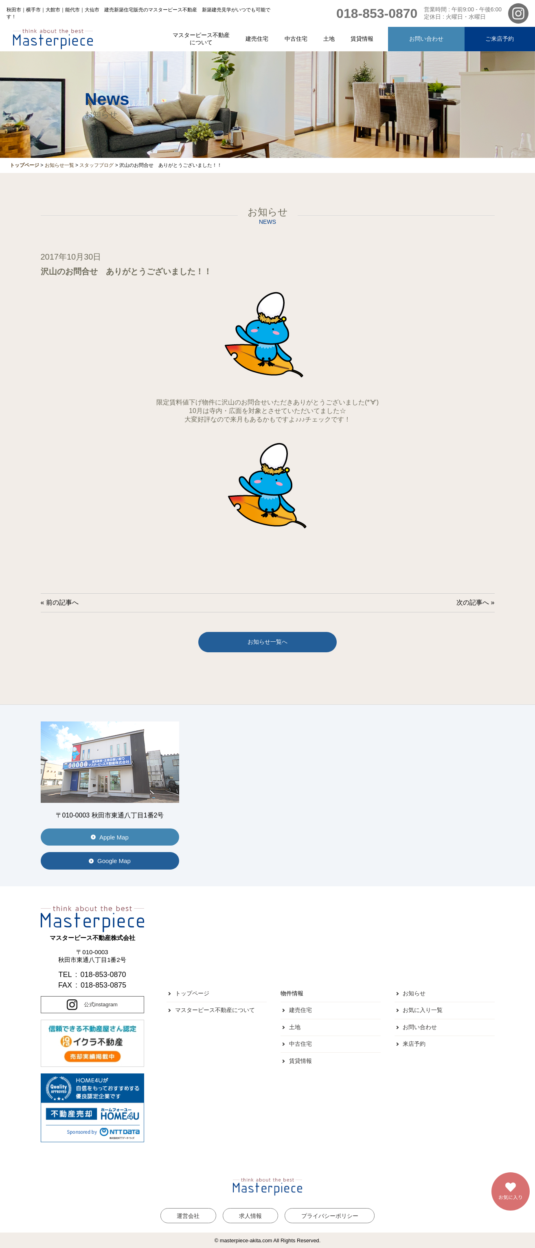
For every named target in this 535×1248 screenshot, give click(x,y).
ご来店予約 (499, 38)
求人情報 (250, 1215)
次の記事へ (472, 602)
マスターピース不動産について (201, 39)
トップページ (192, 993)
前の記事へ (62, 602)
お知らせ (414, 993)
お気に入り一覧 (423, 1010)
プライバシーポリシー (329, 1215)
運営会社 (188, 1215)
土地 (329, 38)
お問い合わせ (426, 38)
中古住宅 (296, 38)
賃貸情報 (362, 38)
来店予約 (414, 1043)
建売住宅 (257, 38)
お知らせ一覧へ (267, 641)
